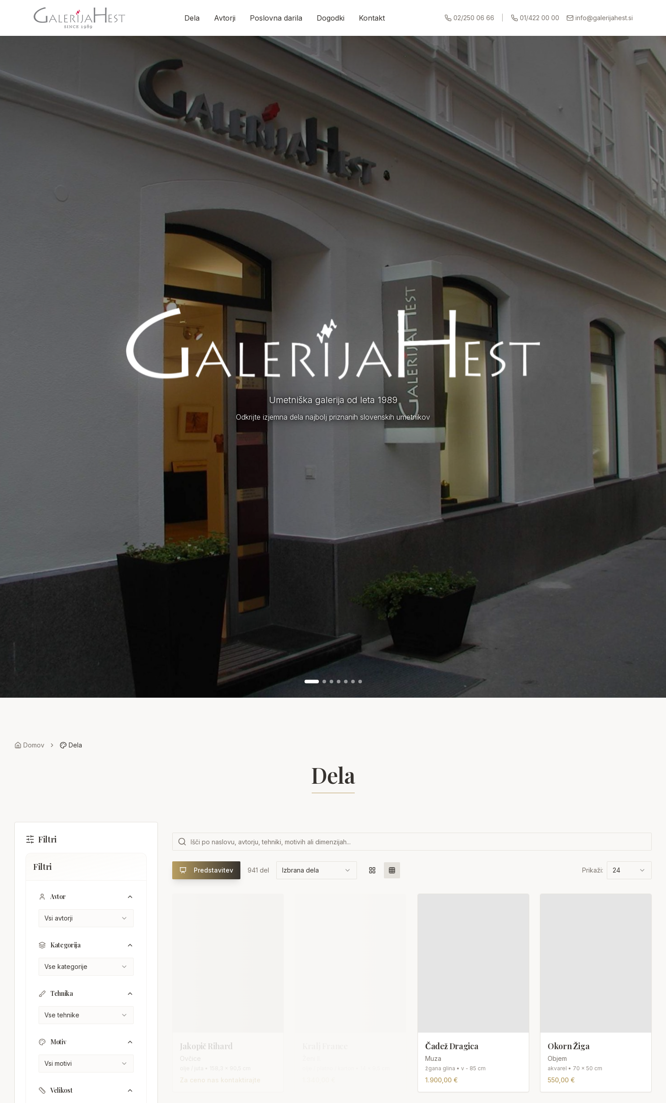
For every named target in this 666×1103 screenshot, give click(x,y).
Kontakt (372, 17)
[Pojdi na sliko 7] (360, 681)
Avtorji (224, 17)
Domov (29, 745)
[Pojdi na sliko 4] (338, 681)
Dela (192, 17)
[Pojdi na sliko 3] (331, 681)
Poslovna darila (276, 17)
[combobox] (86, 918)
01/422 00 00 (535, 18)
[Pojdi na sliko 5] (346, 681)
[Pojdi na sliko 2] (324, 681)
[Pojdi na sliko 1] (312, 681)
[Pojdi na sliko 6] (353, 681)
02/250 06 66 (469, 18)
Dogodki (330, 17)
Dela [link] (71, 745)
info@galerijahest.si (599, 18)
